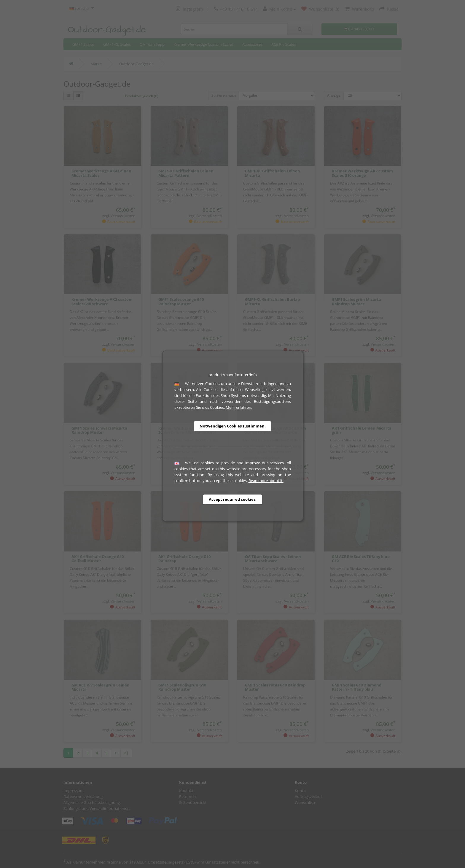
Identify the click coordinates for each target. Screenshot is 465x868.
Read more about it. (266, 480)
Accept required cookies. (233, 499)
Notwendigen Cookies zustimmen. (233, 426)
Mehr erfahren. (239, 407)
